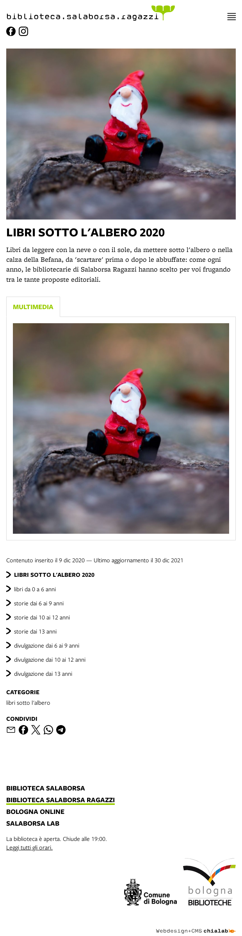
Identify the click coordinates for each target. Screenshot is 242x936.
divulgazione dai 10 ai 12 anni (49, 659)
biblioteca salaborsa (45, 788)
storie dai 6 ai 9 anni (39, 603)
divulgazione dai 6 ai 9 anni (46, 645)
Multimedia (33, 306)
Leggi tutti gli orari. (29, 847)
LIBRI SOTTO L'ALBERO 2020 (54, 575)
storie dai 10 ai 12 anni (42, 617)
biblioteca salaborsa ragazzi (60, 800)
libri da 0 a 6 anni (35, 589)
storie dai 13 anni (35, 631)
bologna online (35, 812)
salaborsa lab (32, 824)
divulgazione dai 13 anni (43, 673)
